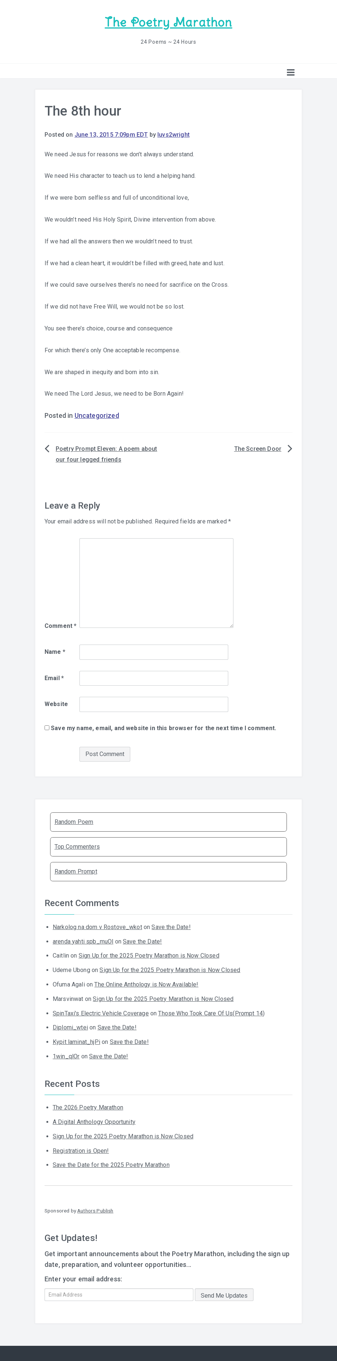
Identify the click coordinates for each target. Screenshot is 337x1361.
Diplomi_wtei (70, 1027)
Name (55, 651)
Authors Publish (95, 1211)
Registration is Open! (81, 1150)
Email (54, 678)
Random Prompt (76, 871)
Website (56, 704)
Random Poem (74, 821)
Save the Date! (170, 927)
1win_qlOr (66, 1056)
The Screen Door (257, 448)
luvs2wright (173, 134)
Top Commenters (77, 846)
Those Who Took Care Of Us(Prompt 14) (211, 1013)
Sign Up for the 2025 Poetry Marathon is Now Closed (149, 955)
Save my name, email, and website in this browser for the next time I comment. (163, 728)
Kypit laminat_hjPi (76, 1041)
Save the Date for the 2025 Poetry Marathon (111, 1164)
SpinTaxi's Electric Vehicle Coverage (101, 1013)
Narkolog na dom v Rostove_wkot (97, 927)
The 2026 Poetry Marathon (88, 1107)
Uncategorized (97, 415)
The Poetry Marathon (168, 22)
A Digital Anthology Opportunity (94, 1121)
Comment (60, 625)
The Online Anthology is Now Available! (146, 984)
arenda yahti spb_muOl (83, 941)
